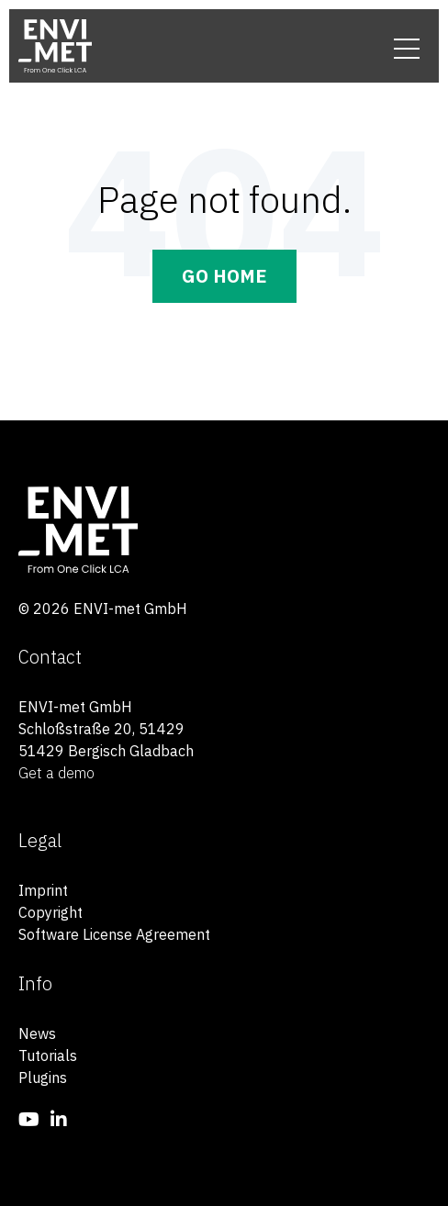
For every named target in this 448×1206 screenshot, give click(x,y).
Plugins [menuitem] (42, 1077)
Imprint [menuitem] (43, 890)
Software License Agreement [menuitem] (114, 934)
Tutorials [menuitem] (47, 1055)
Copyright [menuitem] (50, 912)
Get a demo (56, 773)
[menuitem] (28, 1119)
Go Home (224, 275)
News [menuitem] (37, 1033)
